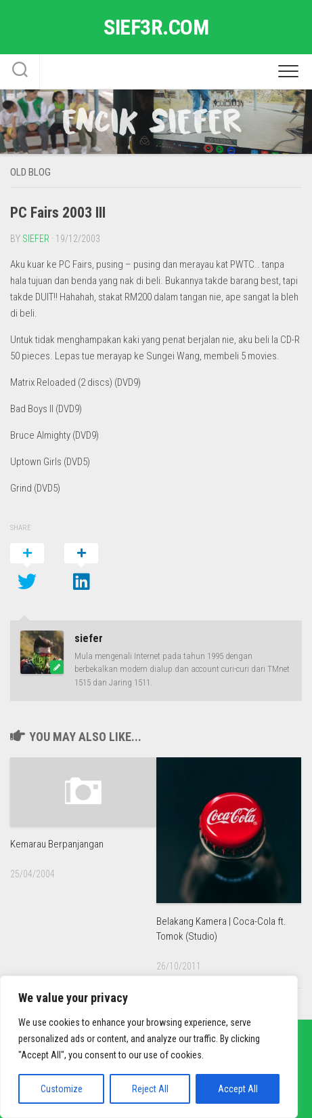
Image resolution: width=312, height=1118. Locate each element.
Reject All (150, 1088)
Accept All (238, 1088)
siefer (35, 238)
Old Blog (30, 172)
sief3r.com (156, 27)
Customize (62, 1088)
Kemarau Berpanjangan (57, 844)
